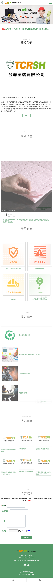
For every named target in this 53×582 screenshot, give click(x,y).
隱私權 (31, 572)
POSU (26, 574)
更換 (29, 530)
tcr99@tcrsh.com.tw (28, 558)
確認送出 (26, 537)
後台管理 (31, 574)
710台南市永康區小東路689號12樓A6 (28, 560)
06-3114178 (28, 555)
